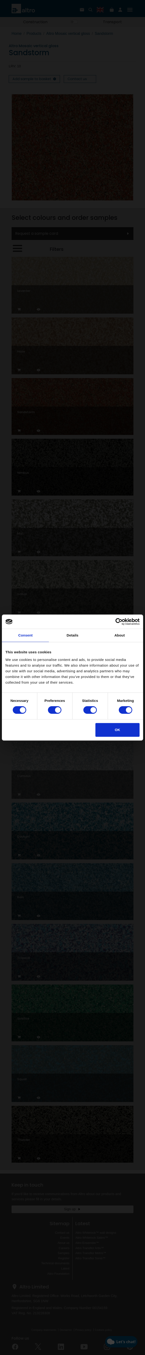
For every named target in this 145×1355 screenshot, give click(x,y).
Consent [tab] (25, 635)
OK (117, 730)
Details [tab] (72, 635)
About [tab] (119, 635)
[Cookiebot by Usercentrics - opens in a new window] (119, 621)
